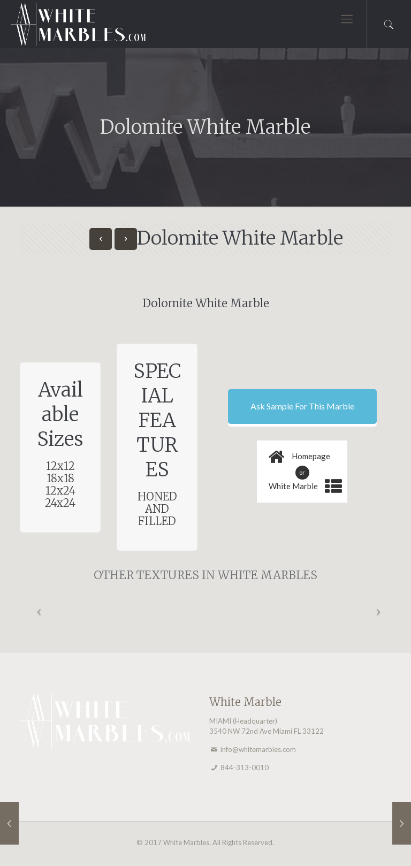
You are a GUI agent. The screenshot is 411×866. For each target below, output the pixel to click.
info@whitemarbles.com (258, 749)
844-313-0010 (244, 767)
